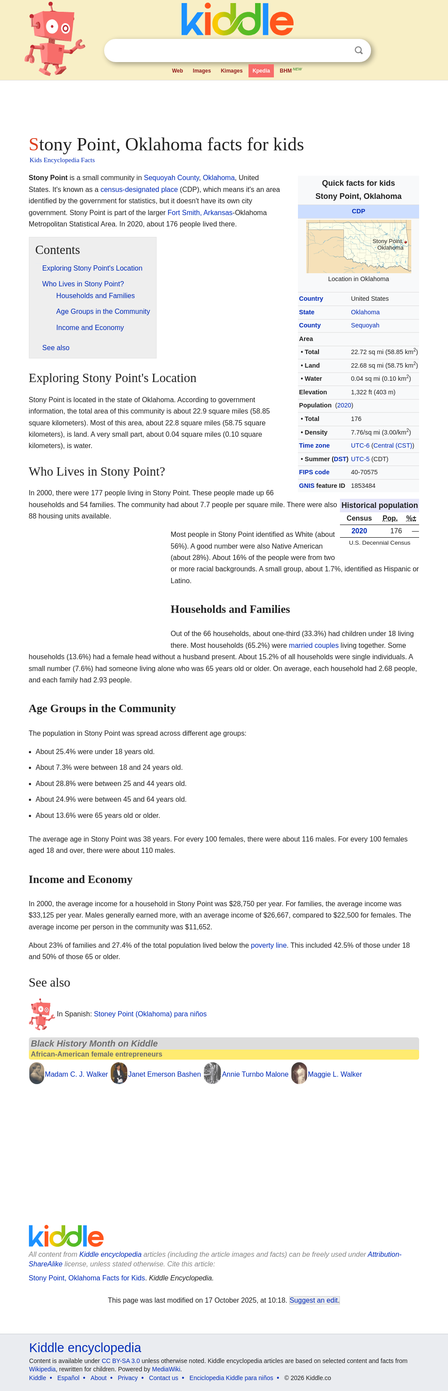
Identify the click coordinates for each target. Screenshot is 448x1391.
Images (202, 71)
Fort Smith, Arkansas (200, 212)
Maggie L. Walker (335, 1074)
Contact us (163, 1377)
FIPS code (314, 472)
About (99, 1377)
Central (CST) (393, 445)
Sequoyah (365, 325)
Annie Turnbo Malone (255, 1074)
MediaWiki (166, 1369)
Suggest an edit (314, 1300)
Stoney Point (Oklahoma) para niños (150, 1014)
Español (68, 1377)
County (310, 325)
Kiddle (37, 1377)
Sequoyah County (171, 177)
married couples (314, 645)
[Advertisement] (223, 105)
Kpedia (261, 71)
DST (340, 459)
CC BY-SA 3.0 (121, 1360)
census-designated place (139, 189)
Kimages (232, 71)
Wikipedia (42, 1369)
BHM (291, 70)
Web (177, 71)
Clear (340, 50)
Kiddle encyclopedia (110, 1254)
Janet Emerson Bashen (164, 1074)
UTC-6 (360, 445)
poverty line (269, 945)
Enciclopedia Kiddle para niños (231, 1377)
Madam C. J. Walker (76, 1074)
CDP (358, 211)
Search (358, 50)
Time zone (314, 445)
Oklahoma (365, 312)
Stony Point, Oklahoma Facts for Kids (87, 1278)
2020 (344, 405)
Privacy (128, 1377)
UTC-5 (360, 459)
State (307, 312)
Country (311, 298)
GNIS (307, 485)
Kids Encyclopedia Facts (62, 159)
